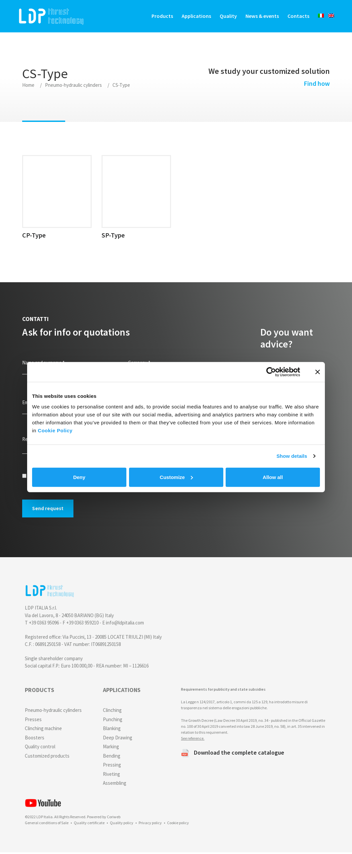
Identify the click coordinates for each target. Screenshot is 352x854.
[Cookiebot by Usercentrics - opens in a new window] (271, 372)
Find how (315, 84)
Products (160, 16)
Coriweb (113, 818)
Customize (176, 477)
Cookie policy (178, 824)
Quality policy (121, 824)
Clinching (112, 712)
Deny (79, 477)
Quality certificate (89, 824)
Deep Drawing (117, 739)
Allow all (273, 477)
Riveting (111, 775)
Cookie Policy (55, 430)
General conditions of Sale (46, 824)
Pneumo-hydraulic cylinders (73, 86)
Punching (112, 721)
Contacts (296, 16)
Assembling (114, 784)
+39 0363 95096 (44, 624)
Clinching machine (43, 730)
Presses (33, 721)
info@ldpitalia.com (125, 624)
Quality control (40, 748)
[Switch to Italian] (317, 16)
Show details (292, 456)
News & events (260, 16)
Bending (111, 757)
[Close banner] (317, 372)
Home (28, 86)
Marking (111, 748)
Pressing (112, 766)
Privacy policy (150, 824)
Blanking (112, 730)
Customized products (47, 757)
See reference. (192, 739)
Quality (226, 16)
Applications (194, 16)
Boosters (34, 739)
